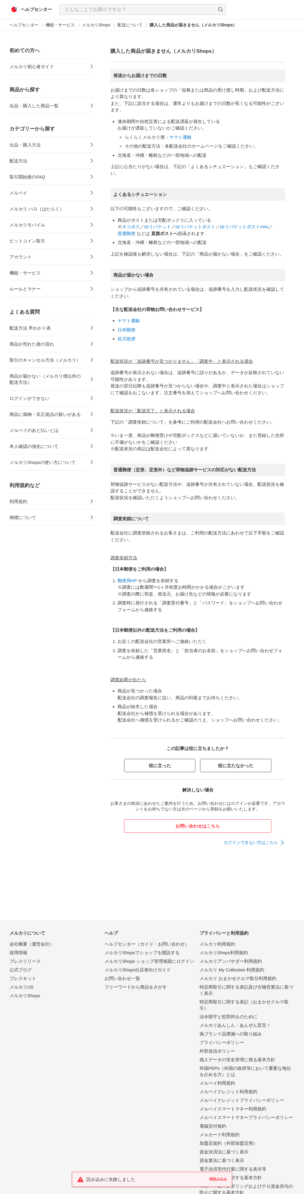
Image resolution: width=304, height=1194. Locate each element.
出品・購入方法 (25, 144)
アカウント (21, 256)
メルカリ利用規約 (217, 943)
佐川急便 (126, 338)
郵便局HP (127, 580)
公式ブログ (21, 969)
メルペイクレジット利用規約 (228, 1091)
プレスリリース (25, 961)
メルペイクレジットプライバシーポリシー (242, 1100)
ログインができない (30, 398)
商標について (23, 517)
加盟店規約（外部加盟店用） (228, 1143)
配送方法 (18, 160)
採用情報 (18, 952)
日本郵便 (126, 329)
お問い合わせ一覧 (122, 978)
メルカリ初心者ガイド (32, 66)
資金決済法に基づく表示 (224, 1151)
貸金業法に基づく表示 (222, 1160)
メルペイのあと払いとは (34, 430)
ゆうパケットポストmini (244, 226)
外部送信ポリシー (217, 1050)
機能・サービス (60, 25)
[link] (254, 842)
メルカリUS (22, 986)
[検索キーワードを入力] (138, 9)
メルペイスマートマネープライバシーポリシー (246, 1117)
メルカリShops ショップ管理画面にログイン (149, 961)
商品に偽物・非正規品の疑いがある (45, 414)
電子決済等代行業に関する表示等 (233, 1168)
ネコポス (131, 226)
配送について (130, 25)
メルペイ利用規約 (217, 1083)
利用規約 (18, 501)
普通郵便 (126, 233)
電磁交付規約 (213, 1125)
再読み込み (218, 1179)
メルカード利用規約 (220, 1134)
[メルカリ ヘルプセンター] (32, 9)
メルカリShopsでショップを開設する (142, 952)
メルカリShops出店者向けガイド (137, 969)
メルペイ (18, 192)
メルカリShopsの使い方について (43, 462)
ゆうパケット (157, 226)
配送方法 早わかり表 (30, 328)
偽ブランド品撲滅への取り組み (231, 1033)
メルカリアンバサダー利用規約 (231, 961)
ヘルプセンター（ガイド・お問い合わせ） (146, 943)
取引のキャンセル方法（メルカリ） (45, 360)
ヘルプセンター (24, 25)
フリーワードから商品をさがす (135, 986)
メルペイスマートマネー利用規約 (233, 1108)
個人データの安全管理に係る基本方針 (237, 1059)
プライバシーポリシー (222, 1042)
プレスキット (23, 978)
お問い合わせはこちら (197, 826)
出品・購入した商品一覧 (34, 105)
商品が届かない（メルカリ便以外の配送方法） (45, 379)
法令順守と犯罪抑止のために (228, 1016)
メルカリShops (96, 25)
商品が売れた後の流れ (32, 344)
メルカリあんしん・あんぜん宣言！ (235, 1025)
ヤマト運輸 (180, 137)
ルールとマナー (25, 288)
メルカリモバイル (27, 224)
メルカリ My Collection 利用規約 (232, 969)
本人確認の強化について (34, 446)
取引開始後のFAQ (27, 176)
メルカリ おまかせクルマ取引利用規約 (238, 978)
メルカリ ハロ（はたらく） (37, 208)
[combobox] (143, 9)
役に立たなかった (236, 765)
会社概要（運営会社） (32, 943)
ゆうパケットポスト (195, 226)
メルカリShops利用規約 (224, 952)
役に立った (160, 765)
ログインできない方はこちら (251, 842)
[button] (221, 9)
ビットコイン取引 (27, 240)
